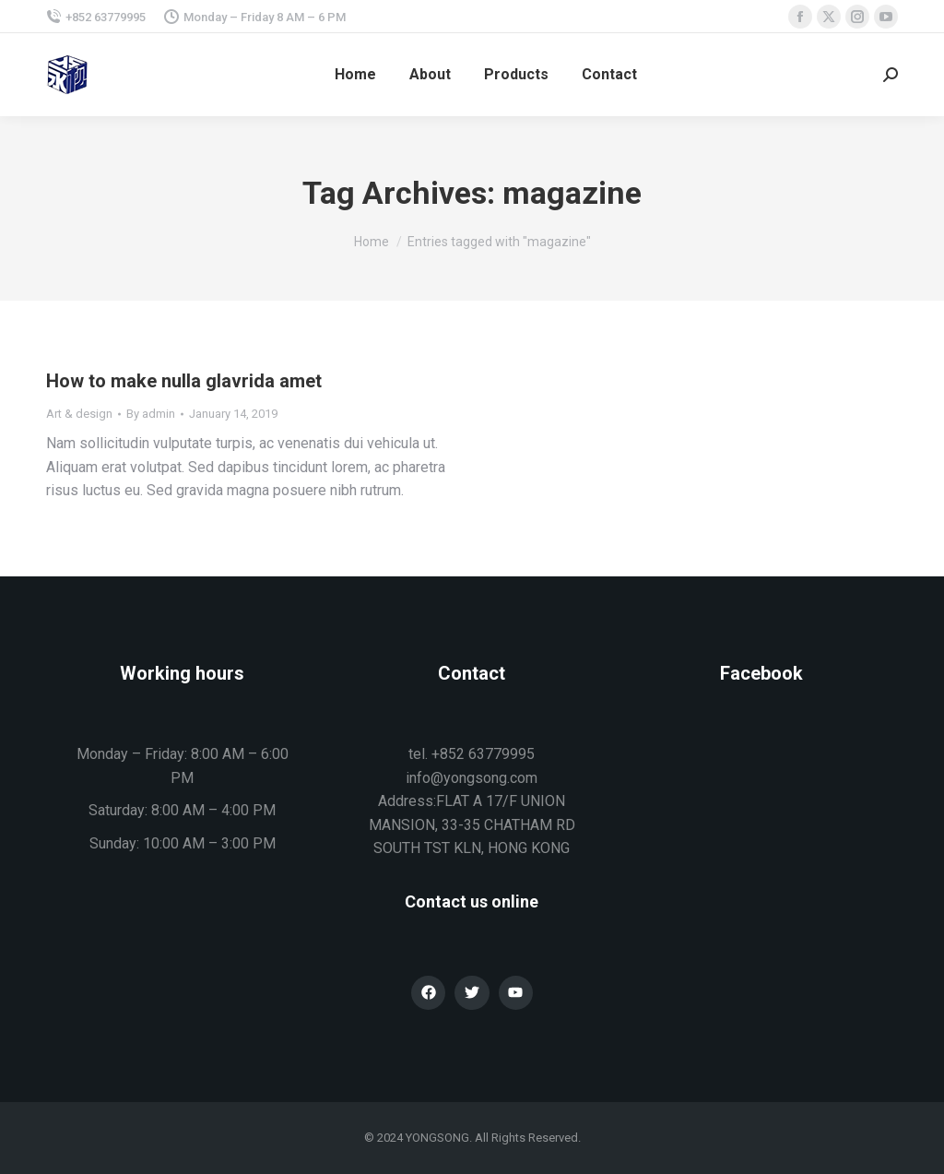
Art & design (79, 414)
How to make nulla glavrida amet (184, 381)
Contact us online (471, 901)
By (150, 414)
